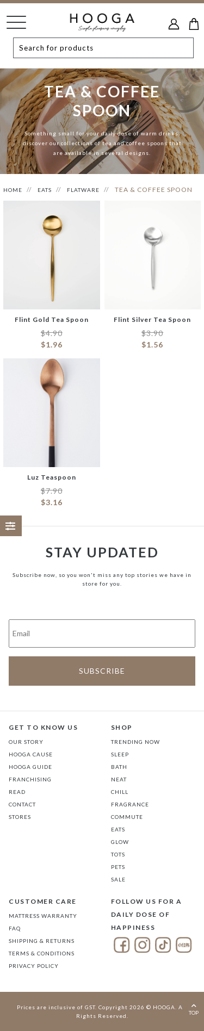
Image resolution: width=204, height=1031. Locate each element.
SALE (118, 879)
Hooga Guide (30, 766)
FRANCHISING (30, 779)
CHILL (119, 791)
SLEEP (120, 754)
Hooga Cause (31, 754)
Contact (22, 804)
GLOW (120, 842)
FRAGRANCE (130, 804)
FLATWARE (83, 190)
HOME (12, 190)
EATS (45, 190)
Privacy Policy (34, 965)
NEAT (119, 779)
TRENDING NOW (135, 741)
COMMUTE (127, 816)
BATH (119, 766)
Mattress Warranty (43, 915)
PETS (118, 867)
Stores (20, 816)
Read (17, 791)
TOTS (118, 854)
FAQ (15, 928)
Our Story (26, 741)
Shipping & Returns (42, 940)
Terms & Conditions (42, 953)
